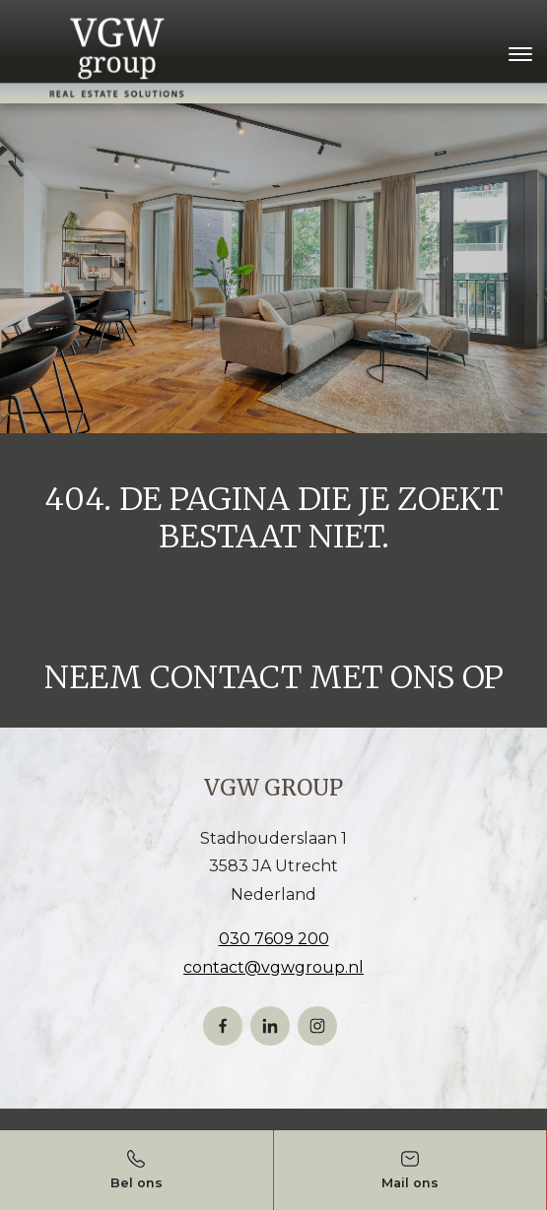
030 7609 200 (274, 938)
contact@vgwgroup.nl (273, 967)
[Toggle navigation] (520, 54)
